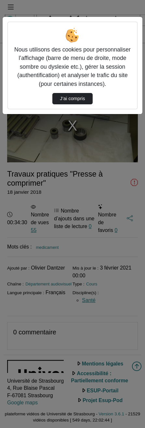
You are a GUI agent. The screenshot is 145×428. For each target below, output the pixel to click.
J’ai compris (72, 98)
